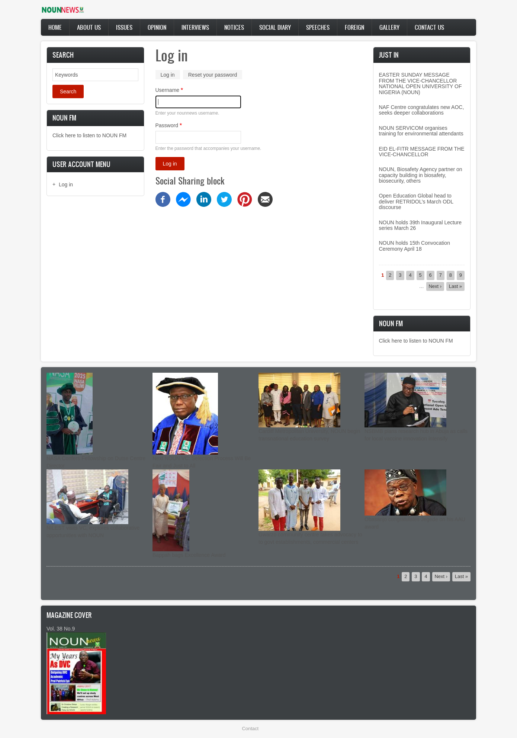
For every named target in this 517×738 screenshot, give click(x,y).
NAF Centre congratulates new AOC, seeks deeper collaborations (421, 110)
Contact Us (429, 27)
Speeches (318, 27)
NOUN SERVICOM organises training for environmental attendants (421, 131)
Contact (250, 728)
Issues (124, 27)
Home (55, 27)
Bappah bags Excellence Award (189, 555)
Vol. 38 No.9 (60, 629)
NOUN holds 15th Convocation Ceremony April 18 (414, 245)
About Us (89, 27)
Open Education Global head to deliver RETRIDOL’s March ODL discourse (416, 201)
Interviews (195, 27)
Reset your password (212, 75)
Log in (66, 184)
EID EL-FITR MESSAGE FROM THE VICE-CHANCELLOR (422, 151)
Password (166, 125)
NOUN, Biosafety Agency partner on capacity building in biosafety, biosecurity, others (420, 175)
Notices (234, 27)
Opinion (157, 27)
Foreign (354, 27)
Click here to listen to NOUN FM (89, 135)
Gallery (389, 27)
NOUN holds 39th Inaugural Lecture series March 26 (420, 225)
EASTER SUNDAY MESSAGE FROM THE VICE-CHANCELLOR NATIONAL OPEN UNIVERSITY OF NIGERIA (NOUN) (420, 83)
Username (167, 90)
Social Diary (275, 27)
